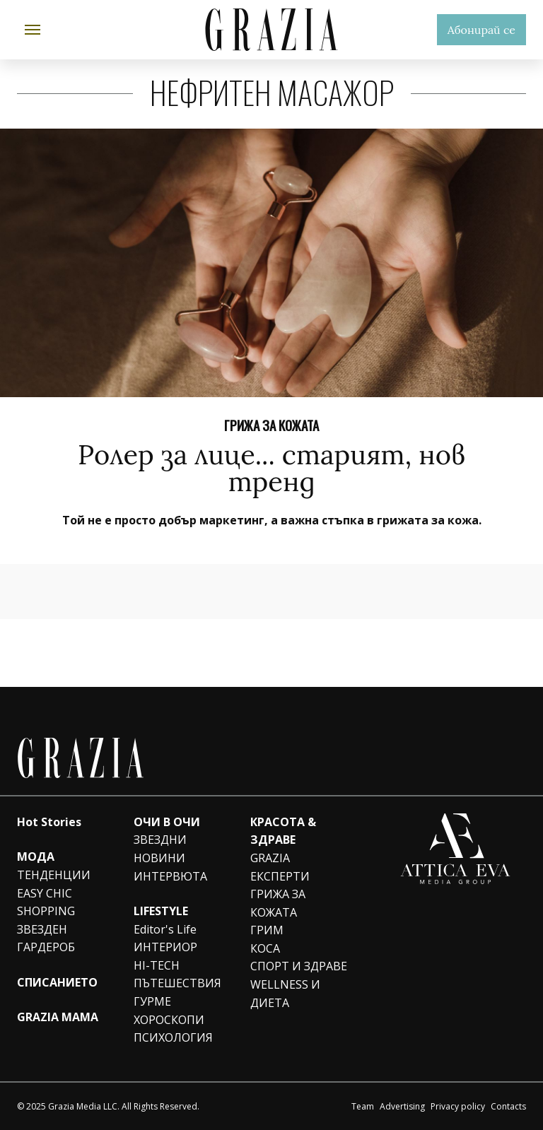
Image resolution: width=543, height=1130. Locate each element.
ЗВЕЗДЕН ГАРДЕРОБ (46, 938)
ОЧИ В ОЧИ (167, 822)
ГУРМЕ (152, 1001)
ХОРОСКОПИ (169, 1020)
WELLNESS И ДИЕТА (285, 994)
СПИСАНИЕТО (57, 982)
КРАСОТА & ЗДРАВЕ (283, 831)
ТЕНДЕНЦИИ (53, 875)
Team (362, 1106)
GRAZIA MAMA (57, 1017)
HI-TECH (157, 965)
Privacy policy (458, 1106)
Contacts (508, 1106)
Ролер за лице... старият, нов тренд (271, 467)
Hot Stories (49, 822)
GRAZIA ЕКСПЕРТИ (280, 867)
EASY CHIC (44, 893)
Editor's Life (165, 929)
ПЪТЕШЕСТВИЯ (177, 983)
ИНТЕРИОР (165, 947)
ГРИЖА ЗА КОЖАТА (271, 425)
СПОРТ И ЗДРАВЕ (298, 966)
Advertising (402, 1106)
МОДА (35, 856)
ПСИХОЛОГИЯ (173, 1037)
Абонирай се (481, 30)
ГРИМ (267, 930)
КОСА (265, 948)
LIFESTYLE (161, 911)
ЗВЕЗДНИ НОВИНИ (160, 849)
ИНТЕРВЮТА (170, 876)
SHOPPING (46, 911)
